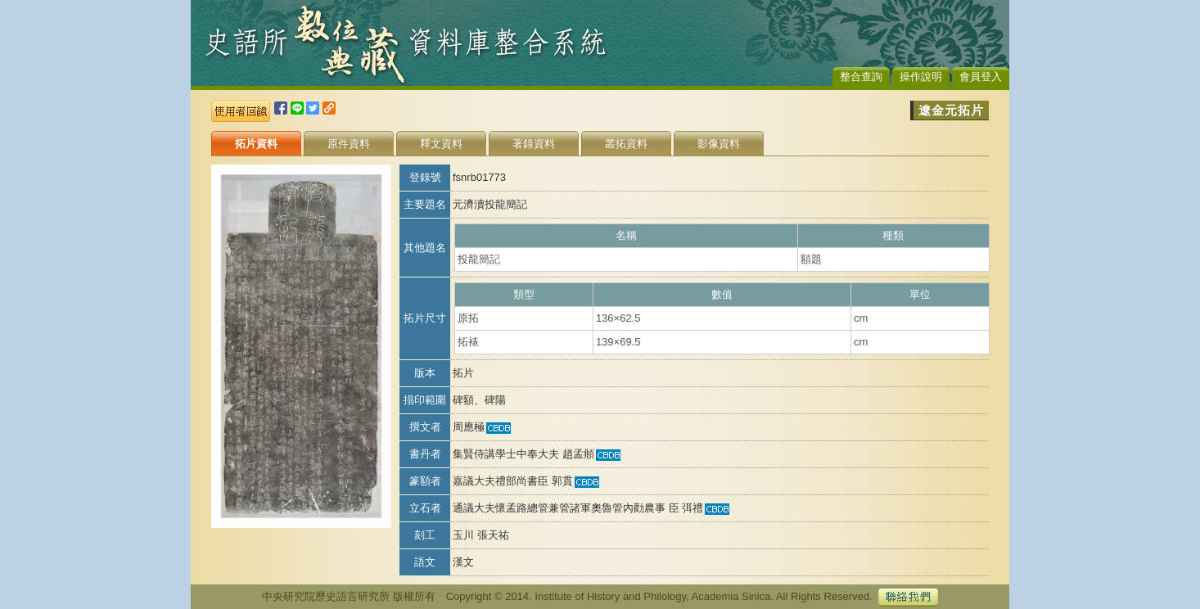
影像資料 (718, 144)
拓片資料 (256, 144)
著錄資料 (533, 144)
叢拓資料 (626, 144)
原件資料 (348, 144)
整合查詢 (861, 76)
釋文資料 (441, 144)
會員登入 (980, 76)
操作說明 (921, 76)
